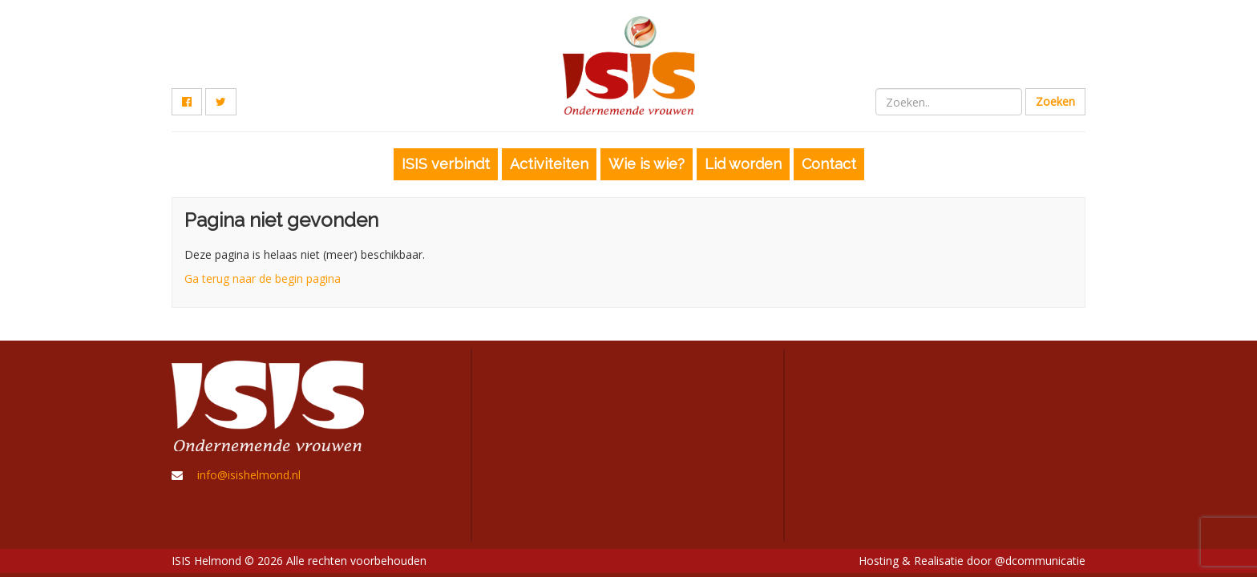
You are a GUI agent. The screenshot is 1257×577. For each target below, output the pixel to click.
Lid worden (743, 163)
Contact (829, 163)
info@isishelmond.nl (249, 474)
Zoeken (1055, 101)
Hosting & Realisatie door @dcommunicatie (972, 560)
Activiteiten (549, 163)
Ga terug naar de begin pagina (262, 278)
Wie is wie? (646, 163)
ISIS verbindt (446, 163)
